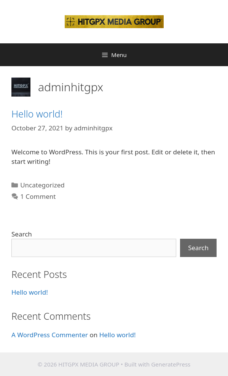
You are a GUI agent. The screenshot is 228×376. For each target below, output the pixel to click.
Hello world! (37, 113)
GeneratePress (170, 364)
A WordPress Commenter (49, 334)
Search (21, 234)
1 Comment (38, 196)
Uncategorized (42, 185)
